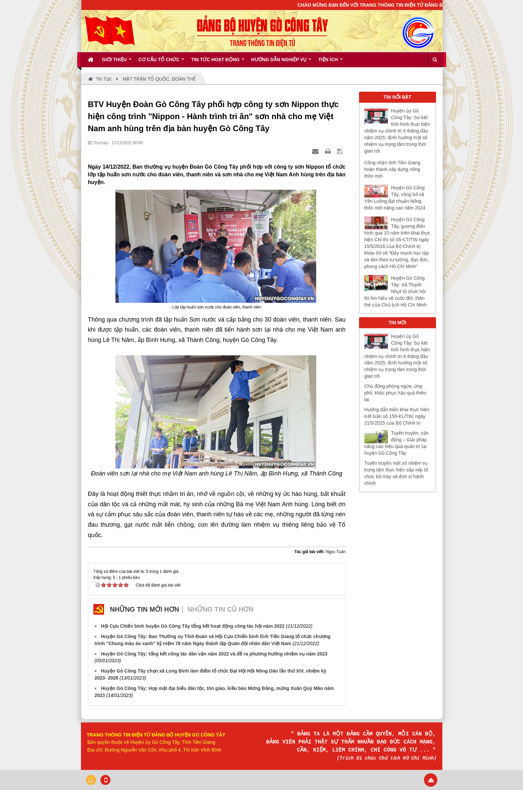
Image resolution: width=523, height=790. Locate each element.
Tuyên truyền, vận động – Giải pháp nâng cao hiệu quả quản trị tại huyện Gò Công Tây (396, 443)
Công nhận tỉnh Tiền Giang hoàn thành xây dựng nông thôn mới (392, 169)
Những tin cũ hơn (220, 609)
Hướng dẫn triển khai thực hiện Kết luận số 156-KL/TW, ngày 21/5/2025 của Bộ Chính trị (396, 416)
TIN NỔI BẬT (397, 97)
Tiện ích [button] (330, 62)
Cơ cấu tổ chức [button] (161, 62)
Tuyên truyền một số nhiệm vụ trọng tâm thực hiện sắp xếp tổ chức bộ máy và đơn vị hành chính (396, 473)
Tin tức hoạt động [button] (217, 62)
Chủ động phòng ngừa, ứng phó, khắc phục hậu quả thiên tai (395, 392)
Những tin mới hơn (144, 609)
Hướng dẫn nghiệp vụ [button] (281, 62)
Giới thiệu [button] (117, 62)
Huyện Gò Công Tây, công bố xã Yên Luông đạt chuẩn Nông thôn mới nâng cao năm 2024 (395, 197)
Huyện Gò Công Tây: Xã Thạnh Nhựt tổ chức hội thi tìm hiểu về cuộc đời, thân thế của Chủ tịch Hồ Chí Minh (395, 291)
